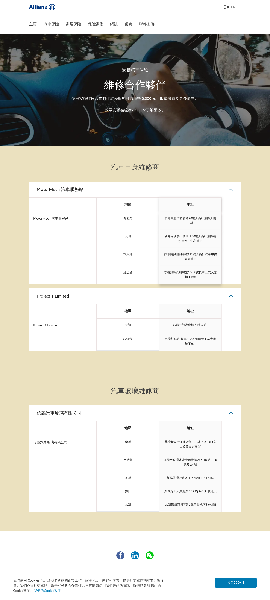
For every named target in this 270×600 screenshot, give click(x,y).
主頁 (33, 24)
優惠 (128, 24)
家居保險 (73, 24)
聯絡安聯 (147, 24)
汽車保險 (51, 24)
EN (230, 7)
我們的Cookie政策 (47, 591)
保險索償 (95, 24)
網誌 (114, 24)
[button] (135, 189)
